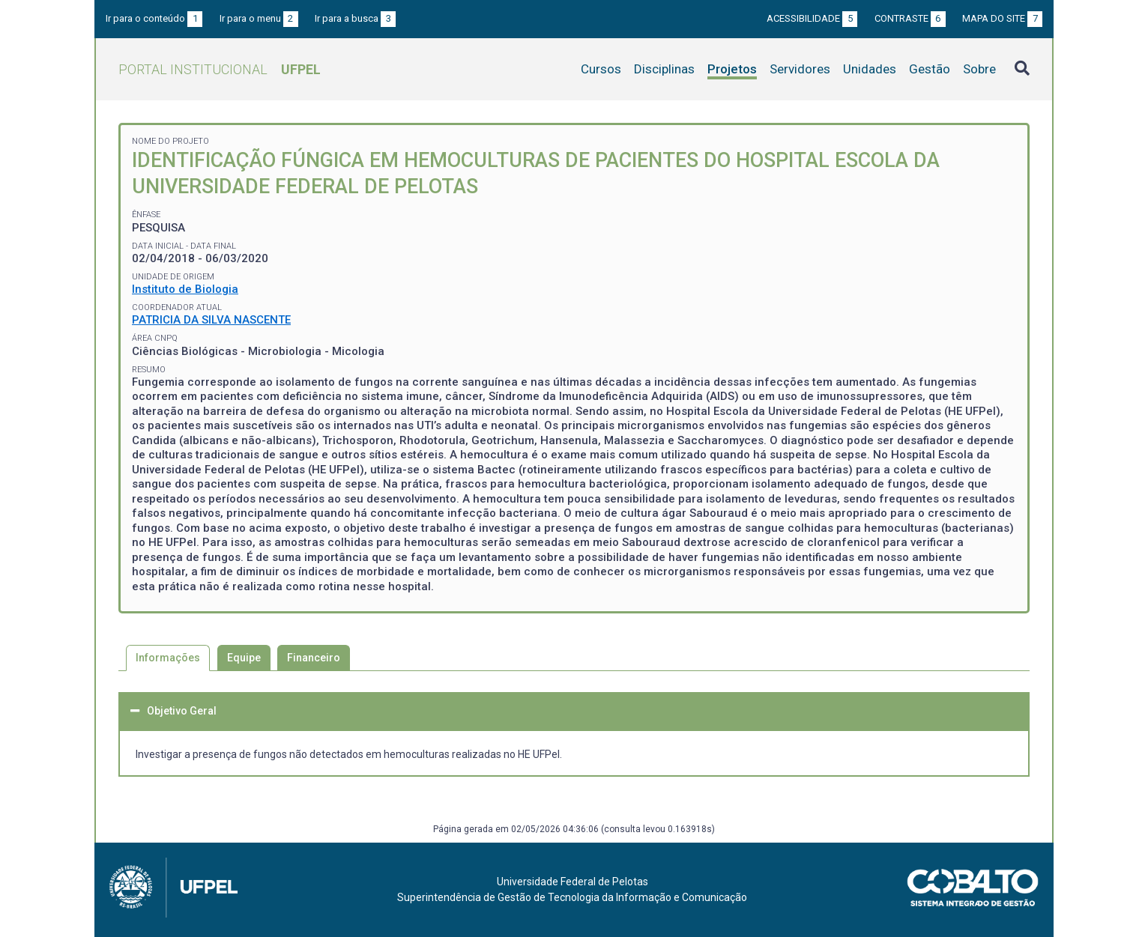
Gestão (929, 68)
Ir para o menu (259, 18)
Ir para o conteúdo (154, 18)
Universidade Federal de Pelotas (572, 882)
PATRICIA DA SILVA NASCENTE (211, 320)
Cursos (601, 68)
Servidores (800, 68)
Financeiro (313, 658)
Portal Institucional (219, 69)
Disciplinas (664, 68)
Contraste (910, 18)
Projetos (732, 68)
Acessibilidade (812, 18)
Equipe (244, 658)
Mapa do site (1002, 18)
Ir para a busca (355, 18)
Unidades (869, 68)
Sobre (979, 68)
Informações (168, 658)
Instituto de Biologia (185, 289)
